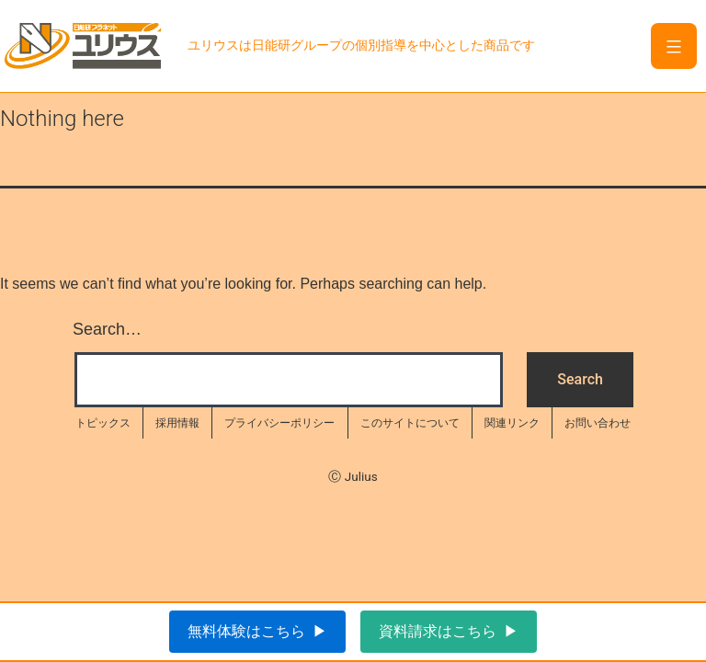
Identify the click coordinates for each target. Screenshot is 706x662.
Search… (107, 329)
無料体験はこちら (246, 631)
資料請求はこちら (437, 631)
